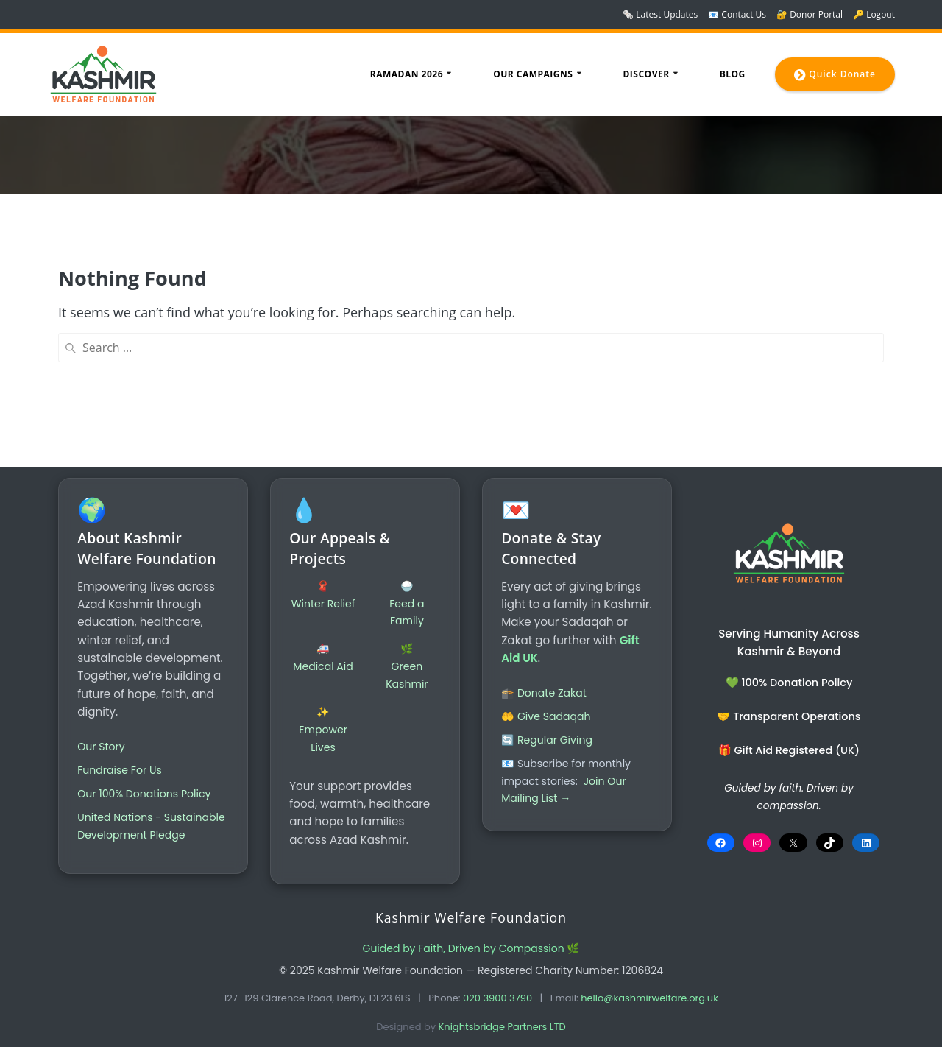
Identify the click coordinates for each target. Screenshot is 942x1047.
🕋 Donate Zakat (545, 685)
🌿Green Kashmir (406, 660)
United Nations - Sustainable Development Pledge (146, 828)
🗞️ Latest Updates (660, 14)
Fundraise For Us (121, 762)
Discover (646, 74)
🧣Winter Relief (323, 587)
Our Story (102, 739)
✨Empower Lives (323, 723)
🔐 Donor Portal (809, 14)
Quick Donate (835, 75)
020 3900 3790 (497, 998)
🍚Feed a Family (406, 596)
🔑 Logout (874, 14)
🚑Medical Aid (323, 651)
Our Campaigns (533, 74)
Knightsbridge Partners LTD (502, 1027)
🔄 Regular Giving (548, 732)
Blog (733, 74)
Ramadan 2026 (406, 74)
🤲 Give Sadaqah (547, 709)
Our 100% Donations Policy (146, 786)
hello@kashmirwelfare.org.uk (649, 998)
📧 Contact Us (737, 14)
